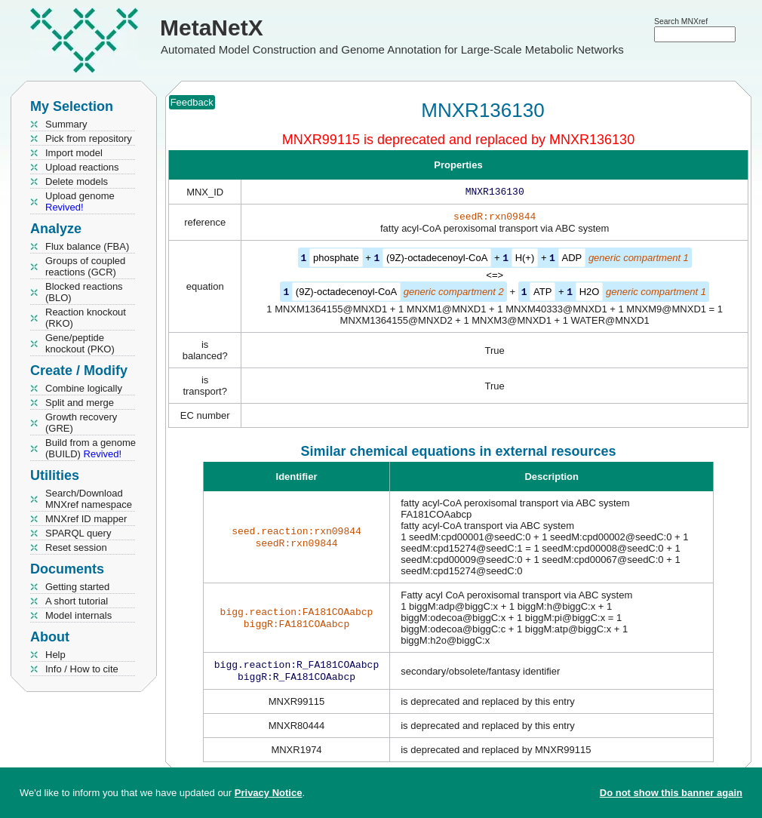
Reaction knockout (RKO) (85, 317)
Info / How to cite (81, 669)
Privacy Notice (269, 792)
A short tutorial (76, 601)
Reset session (76, 547)
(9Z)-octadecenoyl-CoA (436, 260)
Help (55, 654)
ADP (572, 260)
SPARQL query (78, 533)
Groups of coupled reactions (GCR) (85, 266)
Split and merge (79, 402)
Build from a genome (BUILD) (90, 448)
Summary (66, 124)
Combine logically (83, 388)
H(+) (525, 260)
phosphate (336, 260)
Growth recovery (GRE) (81, 422)
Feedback (192, 102)
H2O (589, 294)
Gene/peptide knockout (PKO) (80, 343)
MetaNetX (211, 27)
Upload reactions (82, 167)
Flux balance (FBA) (87, 246)
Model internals (78, 615)
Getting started (77, 586)
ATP (542, 294)
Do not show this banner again (671, 792)
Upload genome (80, 201)
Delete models (76, 181)
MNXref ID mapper (86, 518)
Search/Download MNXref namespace (88, 498)
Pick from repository (88, 138)
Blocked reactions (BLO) (84, 292)
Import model (74, 152)
